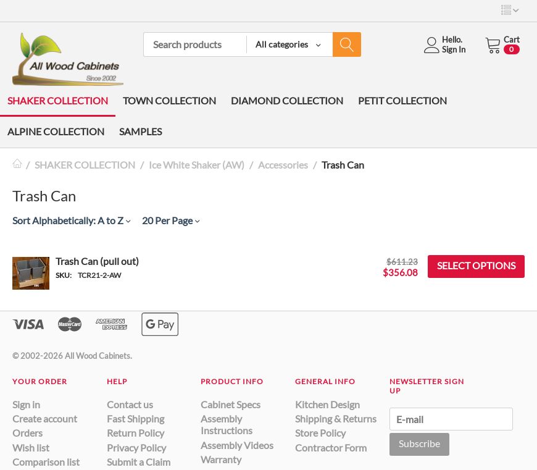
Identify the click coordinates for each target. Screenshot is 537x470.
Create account (44, 418)
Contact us (130, 404)
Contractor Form (331, 447)
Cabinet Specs (230, 404)
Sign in (26, 404)
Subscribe (419, 443)
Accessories (283, 164)
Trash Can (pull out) (97, 261)
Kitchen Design (327, 404)
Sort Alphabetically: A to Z (71, 220)
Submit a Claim (138, 462)
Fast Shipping (135, 418)
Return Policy (135, 433)
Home (17, 164)
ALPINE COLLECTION (55, 131)
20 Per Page (170, 220)
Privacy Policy (136, 447)
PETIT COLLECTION (402, 100)
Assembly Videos (237, 445)
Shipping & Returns (336, 418)
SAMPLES (140, 131)
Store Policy (320, 433)
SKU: (64, 275)
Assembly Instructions (226, 424)
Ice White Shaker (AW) (196, 164)
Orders (27, 433)
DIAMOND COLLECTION (287, 100)
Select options (476, 265)
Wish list (30, 447)
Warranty (221, 459)
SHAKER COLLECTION (57, 100)
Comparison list (46, 462)
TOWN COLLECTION (169, 100)
